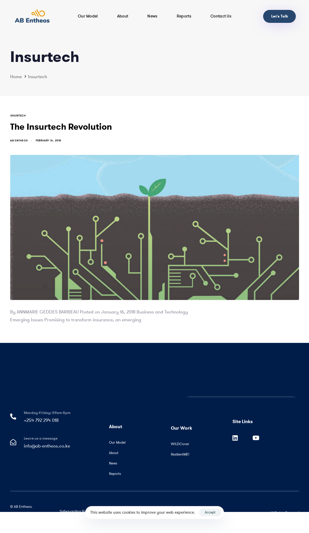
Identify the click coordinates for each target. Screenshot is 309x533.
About (122, 16)
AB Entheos (19, 140)
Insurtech (18, 115)
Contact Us (220, 16)
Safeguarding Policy (75, 512)
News (152, 16)
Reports (184, 16)
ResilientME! (180, 460)
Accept (210, 512)
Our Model (88, 16)
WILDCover (180, 450)
